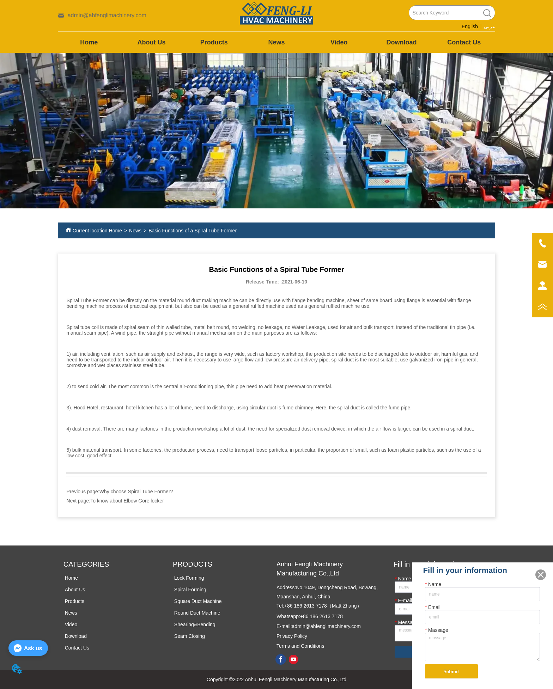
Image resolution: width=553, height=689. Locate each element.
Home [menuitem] (89, 42)
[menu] (277, 42)
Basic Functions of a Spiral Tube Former (192, 230)
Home (115, 230)
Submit (451, 671)
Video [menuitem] (339, 42)
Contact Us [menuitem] (464, 42)
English (470, 26)
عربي (489, 26)
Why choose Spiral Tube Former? (136, 491)
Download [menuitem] (401, 42)
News (135, 230)
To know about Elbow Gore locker (127, 501)
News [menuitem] (276, 42)
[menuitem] (214, 42)
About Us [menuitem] (152, 42)
